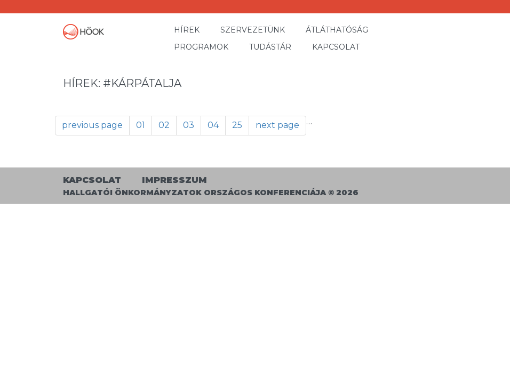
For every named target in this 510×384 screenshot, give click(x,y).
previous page (92, 125)
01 (140, 125)
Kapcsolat (336, 47)
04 (213, 125)
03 (188, 125)
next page (277, 125)
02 (164, 125)
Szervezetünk (252, 30)
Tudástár (270, 47)
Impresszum (174, 180)
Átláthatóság (337, 30)
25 (237, 125)
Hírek (187, 30)
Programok (201, 47)
